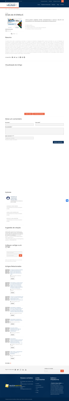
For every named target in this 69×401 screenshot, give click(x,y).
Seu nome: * (7, 122)
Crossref (37, 383)
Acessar (12, 278)
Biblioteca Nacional (39, 387)
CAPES (37, 390)
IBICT (37, 388)
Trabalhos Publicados (45, 4)
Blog (58, 4)
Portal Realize (38, 385)
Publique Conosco (56, 1)
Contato (62, 4)
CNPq (37, 392)
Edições (53, 4)
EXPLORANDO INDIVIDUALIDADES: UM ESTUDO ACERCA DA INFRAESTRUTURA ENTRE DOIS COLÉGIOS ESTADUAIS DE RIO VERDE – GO (16, 341)
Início (39, 4)
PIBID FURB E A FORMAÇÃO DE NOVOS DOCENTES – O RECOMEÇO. (16, 352)
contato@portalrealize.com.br (25, 388)
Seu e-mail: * (37, 122)
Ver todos (7, 363)
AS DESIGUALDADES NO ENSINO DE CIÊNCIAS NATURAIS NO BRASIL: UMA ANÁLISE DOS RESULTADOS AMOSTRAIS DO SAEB (16, 272)
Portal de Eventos (44, 1)
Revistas (50, 1)
